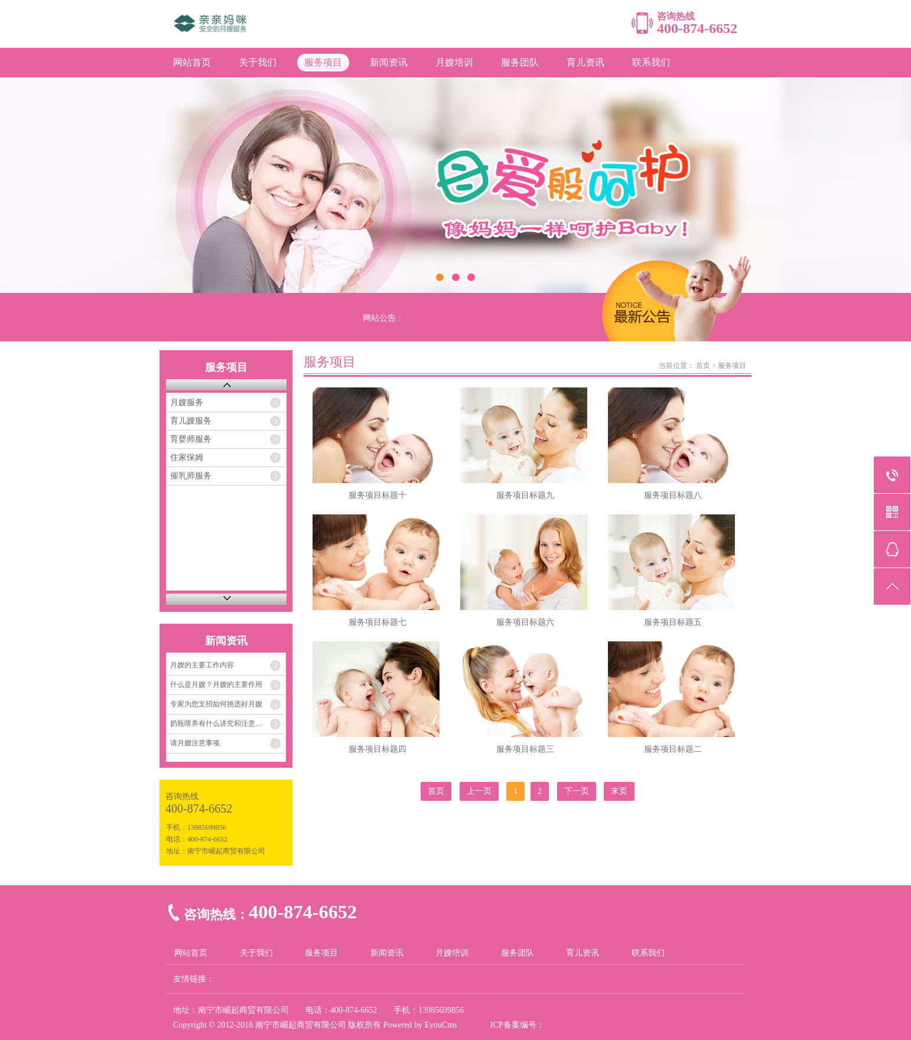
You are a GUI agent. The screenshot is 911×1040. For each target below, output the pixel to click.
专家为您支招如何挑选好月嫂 (216, 704)
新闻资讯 (389, 62)
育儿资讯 (585, 62)
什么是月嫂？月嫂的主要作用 (216, 684)
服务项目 (323, 62)
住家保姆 (186, 457)
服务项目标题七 (377, 622)
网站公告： (383, 318)
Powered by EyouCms (419, 1025)
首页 (703, 365)
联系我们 (651, 62)
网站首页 (192, 62)
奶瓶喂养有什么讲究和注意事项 (219, 723)
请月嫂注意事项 (195, 743)
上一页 (479, 791)
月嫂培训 (454, 62)
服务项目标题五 (673, 622)
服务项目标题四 (377, 749)
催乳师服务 (191, 475)
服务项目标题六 (525, 622)
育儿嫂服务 (191, 420)
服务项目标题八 (673, 495)
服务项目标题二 (673, 749)
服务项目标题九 (525, 495)
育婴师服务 (191, 439)
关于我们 (257, 62)
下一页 (576, 791)
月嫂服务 (186, 402)
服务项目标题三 (525, 749)
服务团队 (520, 62)
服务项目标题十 (377, 495)
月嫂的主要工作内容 (202, 665)
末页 (619, 791)
